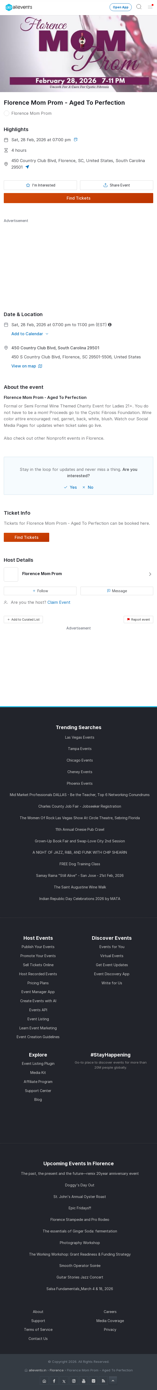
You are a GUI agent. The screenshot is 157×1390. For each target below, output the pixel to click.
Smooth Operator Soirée (79, 1265)
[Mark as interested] (40, 185)
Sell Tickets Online (38, 965)
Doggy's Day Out (79, 1185)
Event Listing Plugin (38, 1063)
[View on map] (26, 366)
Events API (38, 1010)
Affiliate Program (38, 1081)
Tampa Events (80, 748)
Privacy (110, 1329)
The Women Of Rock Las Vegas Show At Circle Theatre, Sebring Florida (80, 818)
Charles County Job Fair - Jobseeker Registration (79, 806)
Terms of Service (38, 1329)
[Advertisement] (78, 258)
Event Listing (38, 1019)
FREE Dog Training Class (80, 864)
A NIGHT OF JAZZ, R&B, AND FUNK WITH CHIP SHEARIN (80, 852)
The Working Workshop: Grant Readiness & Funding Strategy (80, 1254)
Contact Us (38, 1338)
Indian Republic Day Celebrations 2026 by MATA (79, 898)
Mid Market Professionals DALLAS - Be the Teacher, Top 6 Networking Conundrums (80, 795)
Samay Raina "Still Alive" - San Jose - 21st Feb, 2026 (80, 875)
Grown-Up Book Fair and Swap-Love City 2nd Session (80, 841)
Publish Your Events (38, 947)
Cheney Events (79, 772)
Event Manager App (38, 992)
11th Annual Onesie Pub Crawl (80, 829)
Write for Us (111, 983)
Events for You (111, 947)
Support (38, 1321)
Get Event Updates (112, 965)
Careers (110, 1311)
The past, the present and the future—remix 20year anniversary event (80, 1173)
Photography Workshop (80, 1243)
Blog (38, 1099)
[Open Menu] (150, 6)
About (38, 1311)
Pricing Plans (38, 983)
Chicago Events (80, 760)
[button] (26, 167)
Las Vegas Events (79, 737)
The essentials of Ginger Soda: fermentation (80, 1231)
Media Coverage (110, 1321)
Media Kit (38, 1072)
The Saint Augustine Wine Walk (80, 887)
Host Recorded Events (38, 974)
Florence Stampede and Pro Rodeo (79, 1219)
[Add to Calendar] (30, 334)
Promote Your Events (38, 956)
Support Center (38, 1090)
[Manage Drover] (6, 6)
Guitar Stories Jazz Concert (80, 1277)
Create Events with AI (38, 1001)
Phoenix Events (80, 783)
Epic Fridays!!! (80, 1208)
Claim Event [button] (58, 602)
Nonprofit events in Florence (74, 438)
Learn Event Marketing (38, 1028)
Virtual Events (111, 956)
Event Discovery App (111, 974)
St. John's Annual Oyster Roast (80, 1196)
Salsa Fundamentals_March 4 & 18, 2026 (79, 1289)
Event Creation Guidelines (38, 1037)
